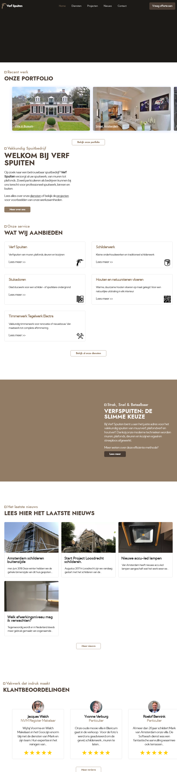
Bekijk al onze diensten (88, 353)
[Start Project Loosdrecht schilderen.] (88, 548)
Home (62, 6)
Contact (122, 6)
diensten (35, 196)
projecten (63, 196)
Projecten (92, 6)
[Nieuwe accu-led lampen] (146, 546)
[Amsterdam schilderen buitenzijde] (31, 548)
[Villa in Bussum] (51, 109)
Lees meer (115, 454)
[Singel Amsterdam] (132, 109)
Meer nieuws (88, 646)
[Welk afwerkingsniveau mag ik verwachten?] (31, 607)
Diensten (76, 6)
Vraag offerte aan (162, 6)
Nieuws (108, 6)
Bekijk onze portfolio (88, 142)
